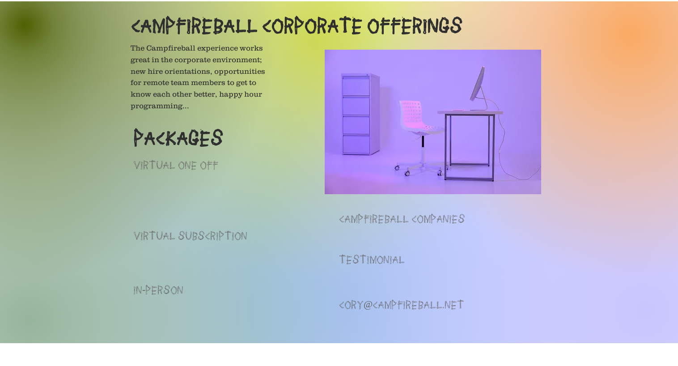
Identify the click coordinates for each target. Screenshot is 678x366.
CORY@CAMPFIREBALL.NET (401, 304)
